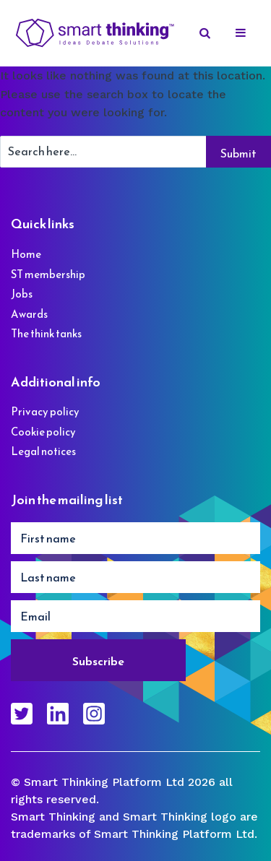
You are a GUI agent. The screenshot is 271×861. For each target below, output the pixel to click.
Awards (29, 314)
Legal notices (43, 451)
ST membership (48, 274)
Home (26, 254)
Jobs (22, 293)
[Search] (206, 33)
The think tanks (46, 333)
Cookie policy (43, 431)
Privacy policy (45, 411)
